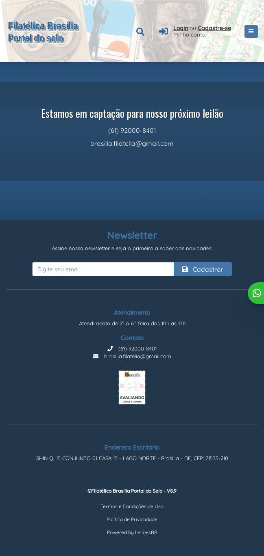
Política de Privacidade (132, 519)
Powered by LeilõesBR (132, 532)
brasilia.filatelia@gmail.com (132, 356)
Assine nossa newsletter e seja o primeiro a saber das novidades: (132, 248)
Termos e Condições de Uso (132, 506)
